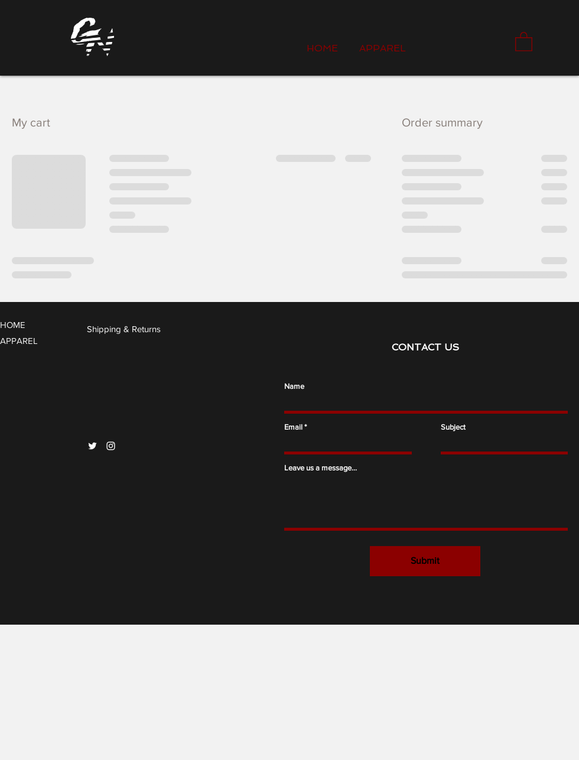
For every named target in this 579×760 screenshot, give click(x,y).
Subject (453, 427)
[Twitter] (92, 446)
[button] (523, 41)
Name (294, 386)
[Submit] (425, 561)
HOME (12, 325)
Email (293, 427)
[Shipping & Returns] (124, 328)
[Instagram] (110, 446)
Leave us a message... (320, 468)
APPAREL (19, 341)
